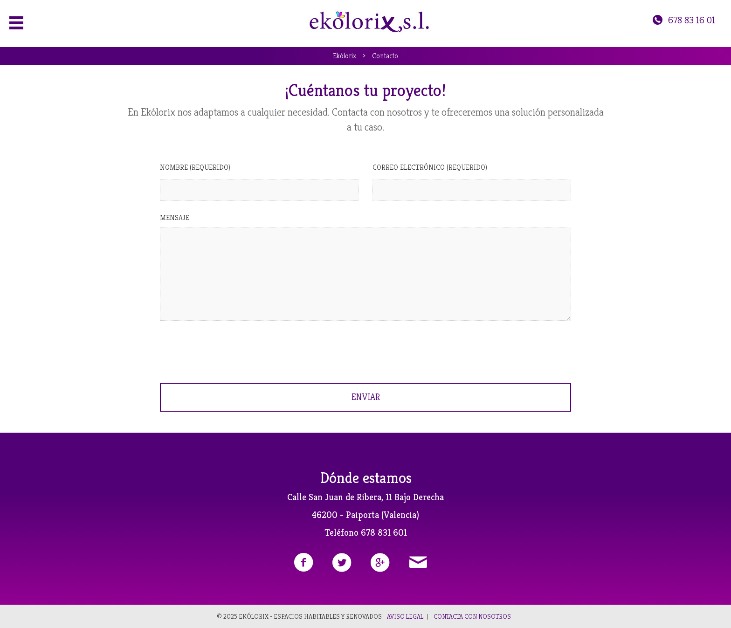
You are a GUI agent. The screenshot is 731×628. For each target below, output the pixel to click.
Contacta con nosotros (472, 616)
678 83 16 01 (683, 20)
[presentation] (231, 350)
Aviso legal (405, 616)
